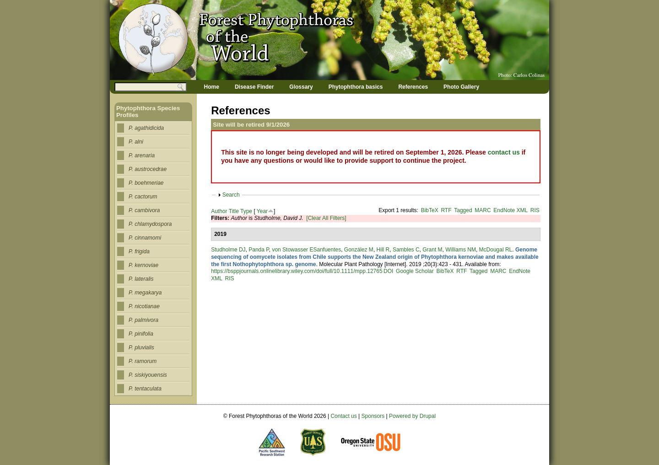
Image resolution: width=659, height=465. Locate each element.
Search (231, 195)
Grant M (432, 249)
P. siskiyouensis (148, 375)
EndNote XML (510, 210)
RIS (535, 210)
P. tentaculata (145, 388)
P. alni (136, 142)
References (413, 87)
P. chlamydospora (150, 224)
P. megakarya (145, 292)
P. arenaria (142, 155)
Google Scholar (415, 271)
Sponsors (373, 416)
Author (219, 211)
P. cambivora (144, 210)
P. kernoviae (143, 265)
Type (246, 211)
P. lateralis (141, 279)
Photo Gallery (461, 87)
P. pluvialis (141, 347)
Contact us (343, 416)
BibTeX (429, 210)
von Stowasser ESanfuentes (306, 249)
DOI (388, 271)
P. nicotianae (144, 306)
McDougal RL (496, 249)
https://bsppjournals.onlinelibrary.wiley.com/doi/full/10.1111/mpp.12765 (296, 271)
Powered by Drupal (412, 416)
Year (262, 211)
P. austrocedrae (148, 169)
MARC (483, 210)
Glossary (301, 87)
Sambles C (406, 249)
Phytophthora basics (356, 87)
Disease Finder (254, 87)
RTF (446, 210)
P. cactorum (143, 196)
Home (211, 87)
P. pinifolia (141, 334)
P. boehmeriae (146, 183)
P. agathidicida (146, 128)
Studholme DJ (228, 249)
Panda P (258, 249)
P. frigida (139, 251)
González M (358, 249)
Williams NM (460, 249)
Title (234, 211)
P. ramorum (143, 361)
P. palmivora (143, 320)
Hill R (383, 249)
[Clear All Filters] (326, 218)
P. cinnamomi (145, 238)
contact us (504, 152)
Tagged (463, 210)
